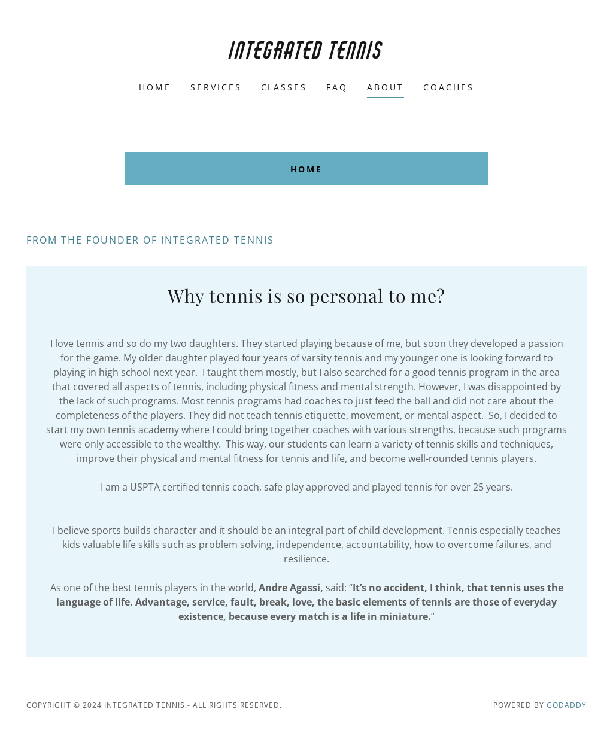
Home (306, 169)
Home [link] (155, 87)
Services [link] (216, 87)
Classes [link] (284, 87)
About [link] (385, 87)
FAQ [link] (337, 87)
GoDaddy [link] (567, 705)
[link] (306, 55)
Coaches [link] (448, 87)
